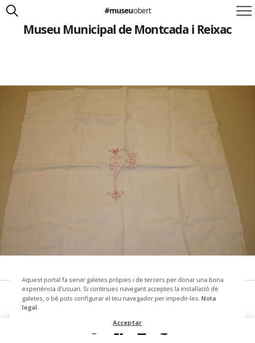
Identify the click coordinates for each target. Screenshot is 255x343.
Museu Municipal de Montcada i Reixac (127, 29)
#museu (127, 10)
